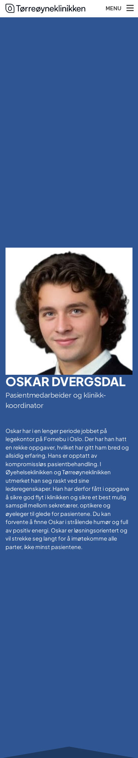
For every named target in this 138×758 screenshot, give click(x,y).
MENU (113, 8)
